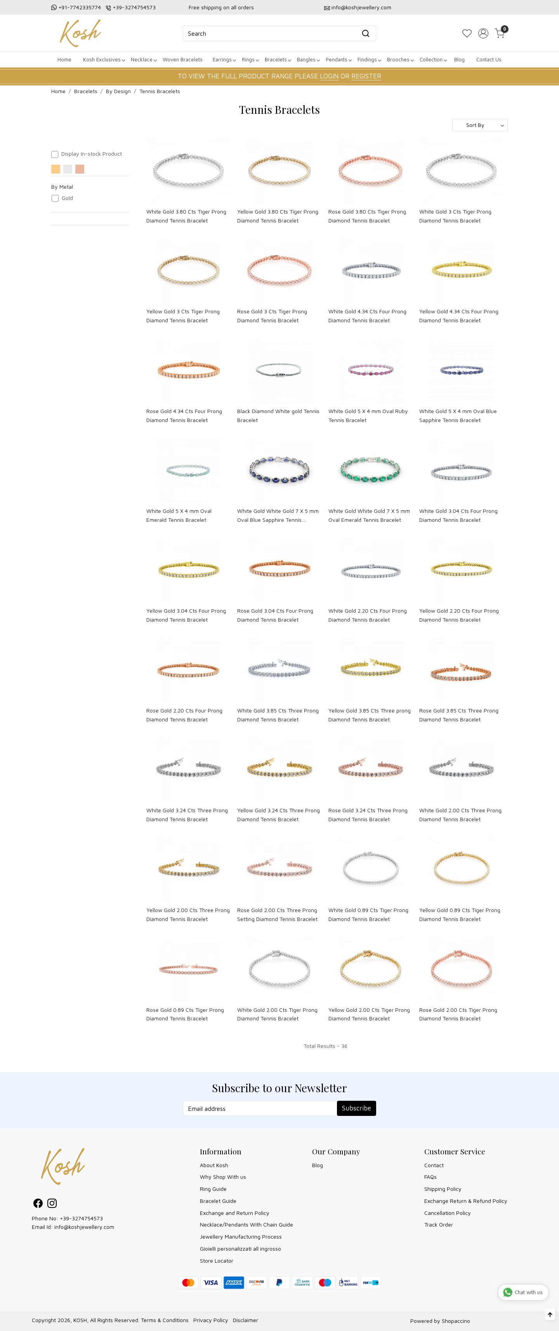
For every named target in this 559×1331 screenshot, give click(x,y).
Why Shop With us (223, 1176)
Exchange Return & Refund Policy (465, 1200)
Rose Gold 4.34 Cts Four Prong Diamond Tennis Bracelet (184, 415)
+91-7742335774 (79, 7)
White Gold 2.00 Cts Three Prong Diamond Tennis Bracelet (460, 814)
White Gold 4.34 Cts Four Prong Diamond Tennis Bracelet (367, 315)
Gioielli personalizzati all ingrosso (240, 1248)
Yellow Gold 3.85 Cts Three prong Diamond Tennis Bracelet (369, 714)
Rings (250, 59)
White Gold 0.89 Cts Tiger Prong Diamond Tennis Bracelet (368, 914)
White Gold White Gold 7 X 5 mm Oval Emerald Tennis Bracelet (369, 515)
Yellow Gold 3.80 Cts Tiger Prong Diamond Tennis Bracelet (277, 215)
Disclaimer (245, 1320)
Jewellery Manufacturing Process (241, 1236)
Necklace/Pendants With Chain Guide (246, 1224)
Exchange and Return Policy (234, 1212)
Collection (433, 59)
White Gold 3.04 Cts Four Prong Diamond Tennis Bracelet (458, 515)
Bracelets (278, 59)
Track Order (438, 1224)
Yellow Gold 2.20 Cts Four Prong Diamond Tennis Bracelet (459, 614)
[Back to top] (550, 1314)
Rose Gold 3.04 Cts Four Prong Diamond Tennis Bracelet (275, 614)
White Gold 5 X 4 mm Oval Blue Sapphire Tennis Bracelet (458, 415)
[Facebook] (38, 1204)
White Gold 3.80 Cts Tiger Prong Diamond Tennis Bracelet (186, 215)
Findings (369, 59)
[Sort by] (480, 125)
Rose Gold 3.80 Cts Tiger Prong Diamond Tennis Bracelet (367, 215)
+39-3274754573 (134, 7)
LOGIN (329, 76)
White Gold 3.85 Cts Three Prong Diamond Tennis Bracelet (278, 714)
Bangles (308, 59)
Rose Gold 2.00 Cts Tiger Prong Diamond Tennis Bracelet (458, 1014)
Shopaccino (456, 1320)
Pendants (338, 59)
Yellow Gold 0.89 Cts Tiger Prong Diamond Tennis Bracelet (459, 914)
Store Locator (216, 1260)
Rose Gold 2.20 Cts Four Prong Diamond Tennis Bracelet (184, 714)
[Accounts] (483, 33)
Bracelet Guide (218, 1200)
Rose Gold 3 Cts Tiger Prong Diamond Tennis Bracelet (272, 315)
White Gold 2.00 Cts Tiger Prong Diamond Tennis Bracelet (277, 1014)
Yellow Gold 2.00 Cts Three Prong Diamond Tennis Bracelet (188, 914)
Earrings (224, 59)
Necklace (143, 59)
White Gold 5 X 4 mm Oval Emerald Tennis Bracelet (179, 515)
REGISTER (366, 76)
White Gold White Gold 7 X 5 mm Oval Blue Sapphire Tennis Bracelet (278, 515)
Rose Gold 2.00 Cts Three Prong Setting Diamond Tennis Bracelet (277, 914)
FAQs (430, 1176)
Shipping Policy (443, 1188)
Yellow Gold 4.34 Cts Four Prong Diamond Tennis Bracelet (458, 315)
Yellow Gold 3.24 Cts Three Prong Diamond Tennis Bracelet (278, 814)
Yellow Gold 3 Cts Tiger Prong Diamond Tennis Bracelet (183, 315)
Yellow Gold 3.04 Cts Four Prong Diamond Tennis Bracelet (186, 614)
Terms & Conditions (165, 1320)
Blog (459, 59)
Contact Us (489, 59)
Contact (434, 1165)
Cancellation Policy (447, 1212)
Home (64, 59)
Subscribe (356, 1108)
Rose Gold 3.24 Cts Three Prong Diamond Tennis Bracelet (368, 814)
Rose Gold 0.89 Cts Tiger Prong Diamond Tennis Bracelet (185, 1014)
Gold (67, 198)
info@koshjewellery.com (361, 7)
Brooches (400, 59)
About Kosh (214, 1165)
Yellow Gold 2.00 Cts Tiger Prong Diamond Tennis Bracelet (369, 1014)
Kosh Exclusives (104, 59)
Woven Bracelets (183, 59)
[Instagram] (52, 1204)
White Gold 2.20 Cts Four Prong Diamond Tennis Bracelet (367, 614)
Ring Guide (213, 1188)
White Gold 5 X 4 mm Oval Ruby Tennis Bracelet (368, 415)
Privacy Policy (210, 1320)
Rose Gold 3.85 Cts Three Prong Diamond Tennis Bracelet (458, 714)
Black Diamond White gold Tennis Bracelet (278, 415)
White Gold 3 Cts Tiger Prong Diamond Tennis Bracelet (455, 215)
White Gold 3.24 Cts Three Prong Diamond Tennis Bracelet (187, 814)
